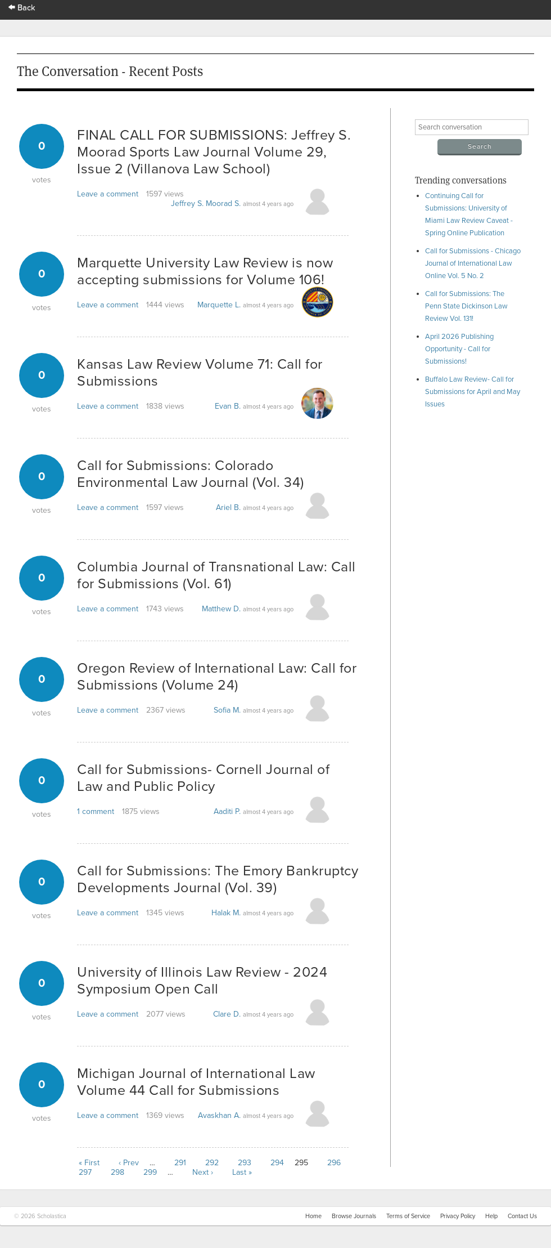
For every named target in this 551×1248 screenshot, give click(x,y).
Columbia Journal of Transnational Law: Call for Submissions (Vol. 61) (216, 575)
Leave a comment (107, 194)
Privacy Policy (457, 1216)
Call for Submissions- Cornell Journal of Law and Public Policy (203, 778)
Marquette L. (219, 305)
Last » (242, 1172)
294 (277, 1163)
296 (334, 1163)
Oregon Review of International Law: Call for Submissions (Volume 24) (216, 677)
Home (313, 1216)
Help (491, 1216)
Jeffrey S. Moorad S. (206, 203)
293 (244, 1163)
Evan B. (228, 406)
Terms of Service (408, 1216)
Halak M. (226, 913)
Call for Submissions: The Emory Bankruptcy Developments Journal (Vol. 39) (217, 879)
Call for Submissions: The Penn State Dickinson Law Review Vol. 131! (466, 306)
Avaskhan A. (219, 1115)
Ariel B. (228, 507)
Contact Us (522, 1216)
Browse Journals (354, 1216)
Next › (202, 1172)
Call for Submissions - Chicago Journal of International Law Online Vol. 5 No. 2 (473, 263)
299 (150, 1172)
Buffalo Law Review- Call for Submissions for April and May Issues (472, 392)
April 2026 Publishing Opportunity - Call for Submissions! (459, 349)
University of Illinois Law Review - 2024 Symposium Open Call (202, 980)
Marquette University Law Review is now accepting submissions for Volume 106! (205, 271)
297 (85, 1172)
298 (117, 1172)
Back (21, 7)
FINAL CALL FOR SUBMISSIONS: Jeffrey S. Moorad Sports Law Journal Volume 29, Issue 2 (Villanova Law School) (214, 152)
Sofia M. (227, 710)
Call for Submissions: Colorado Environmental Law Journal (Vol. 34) (190, 474)
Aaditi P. (227, 811)
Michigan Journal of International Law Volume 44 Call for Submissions (196, 1082)
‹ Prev (129, 1163)
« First (89, 1163)
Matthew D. (221, 609)
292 (212, 1163)
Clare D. (227, 1014)
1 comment (95, 811)
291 (180, 1163)
